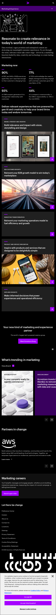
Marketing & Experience (10, 9)
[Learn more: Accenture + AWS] (7, 459)
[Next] (51, 419)
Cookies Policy (36, 590)
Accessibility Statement (10, 546)
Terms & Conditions (9, 538)
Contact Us (5, 522)
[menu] (2, 2)
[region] (28, 594)
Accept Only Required (28, 603)
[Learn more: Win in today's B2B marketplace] (28, 186)
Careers (4, 515)
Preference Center (8, 511)
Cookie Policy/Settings (10, 542)
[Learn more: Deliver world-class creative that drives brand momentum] (28, 138)
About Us (5, 519)
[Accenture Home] (28, 2)
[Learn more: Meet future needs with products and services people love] (28, 261)
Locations (5, 526)
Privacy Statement (8, 534)
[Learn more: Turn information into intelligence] (28, 299)
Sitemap (5, 530)
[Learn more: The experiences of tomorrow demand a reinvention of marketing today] (28, 224)
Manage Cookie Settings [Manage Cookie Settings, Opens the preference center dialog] (28, 609)
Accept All (28, 597)
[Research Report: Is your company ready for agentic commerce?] (17, 393)
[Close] (52, 576)
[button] (28, 341)
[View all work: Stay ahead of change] (8, 365)
